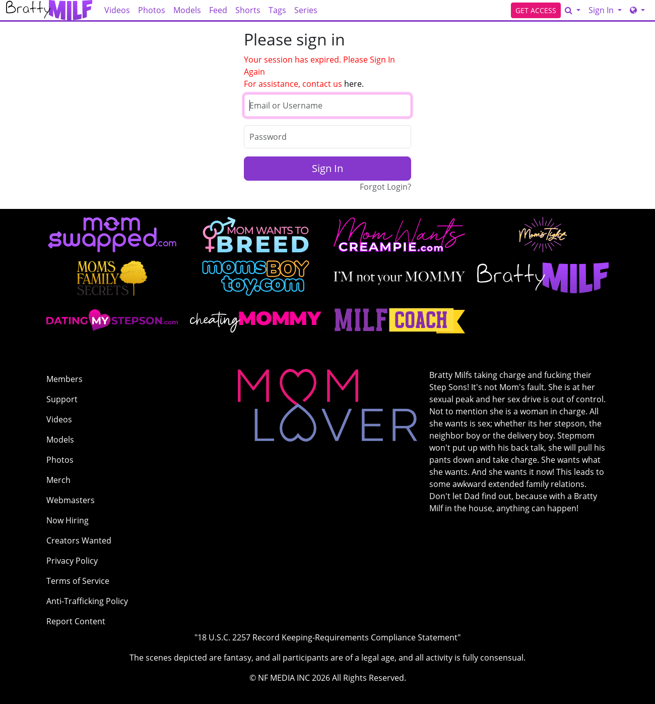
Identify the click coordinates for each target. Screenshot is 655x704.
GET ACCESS (535, 10)
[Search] (572, 10)
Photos (151, 10)
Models (187, 10)
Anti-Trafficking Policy (87, 601)
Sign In (602, 10)
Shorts (247, 10)
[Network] (637, 10)
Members (64, 379)
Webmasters (70, 500)
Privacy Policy (72, 560)
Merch (58, 479)
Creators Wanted (78, 540)
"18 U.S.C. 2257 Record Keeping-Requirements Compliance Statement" (327, 637)
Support (62, 399)
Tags (277, 10)
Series (305, 10)
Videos (117, 10)
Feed (218, 10)
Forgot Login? (385, 186)
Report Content (75, 621)
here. (354, 83)
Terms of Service (77, 580)
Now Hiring (67, 520)
